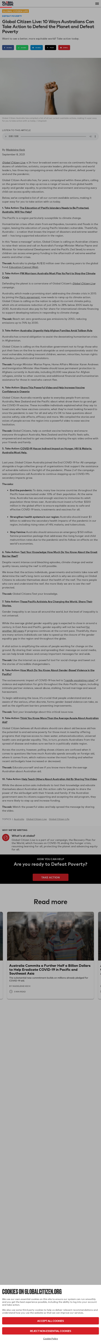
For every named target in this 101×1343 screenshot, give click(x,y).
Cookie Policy (50, 1338)
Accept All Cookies (50, 1321)
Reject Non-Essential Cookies (50, 1331)
